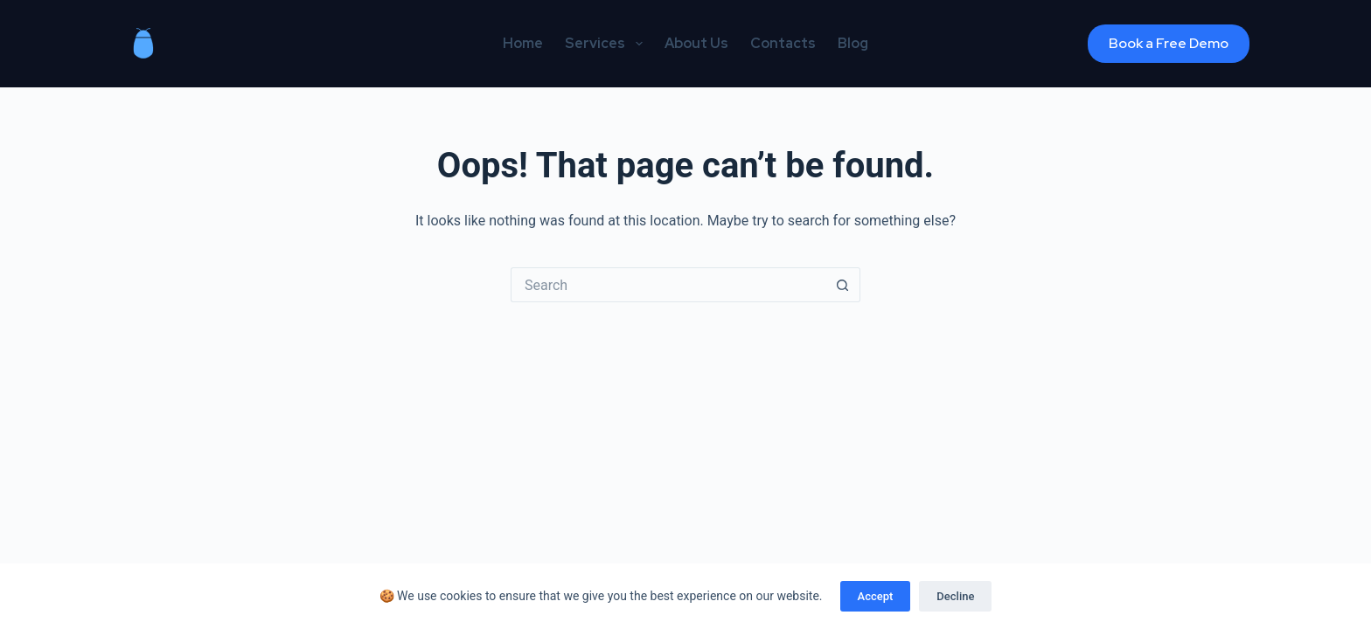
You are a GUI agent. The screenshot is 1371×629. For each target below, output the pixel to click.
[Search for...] (668, 284)
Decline (955, 596)
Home (523, 43)
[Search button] (842, 284)
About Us (696, 43)
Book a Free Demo (1168, 43)
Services (607, 43)
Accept (876, 596)
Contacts (783, 43)
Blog (853, 43)
